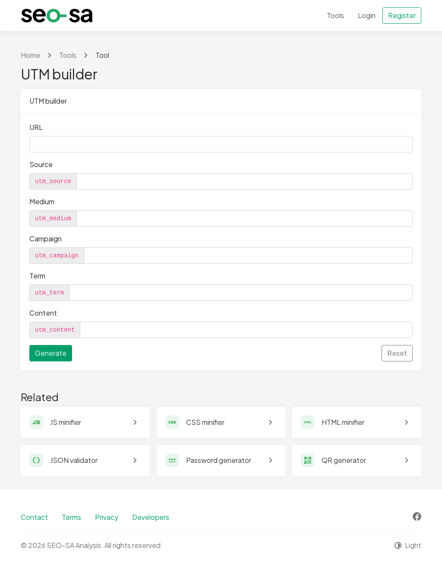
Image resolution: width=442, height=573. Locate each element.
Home (30, 55)
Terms (71, 517)
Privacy (106, 517)
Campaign (45, 238)
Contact (34, 517)
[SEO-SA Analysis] (57, 15)
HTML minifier (343, 422)
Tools (67, 55)
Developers (150, 517)
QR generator (344, 460)
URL (36, 127)
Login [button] (367, 15)
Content (43, 312)
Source (41, 164)
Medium (41, 201)
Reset (397, 353)
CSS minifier (205, 422)
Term (37, 275)
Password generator (218, 460)
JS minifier (65, 422)
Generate (50, 353)
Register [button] (402, 15)
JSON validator (74, 460)
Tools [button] (335, 15)
